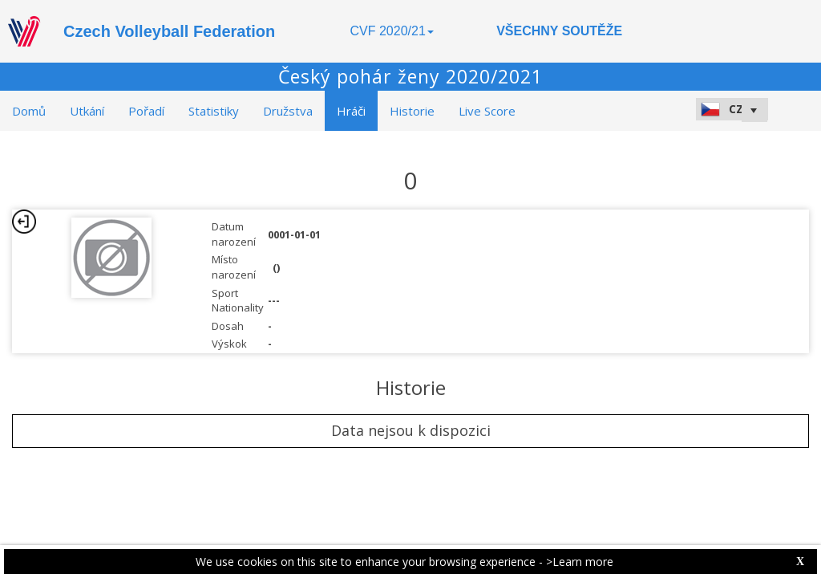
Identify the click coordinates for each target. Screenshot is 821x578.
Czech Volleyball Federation (169, 31)
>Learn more (579, 561)
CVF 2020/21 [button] (392, 31)
